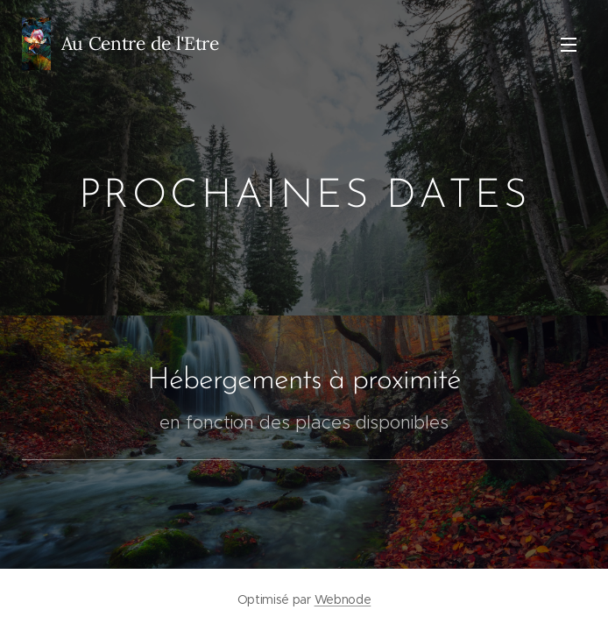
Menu (568, 45)
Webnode (343, 599)
